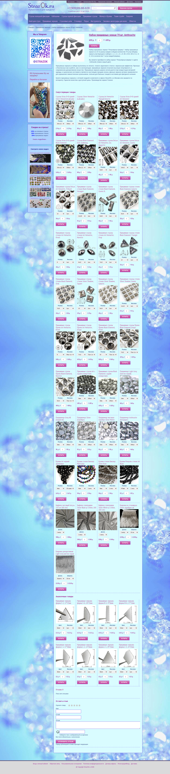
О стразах (71, 2)
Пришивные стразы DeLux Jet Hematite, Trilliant (65, 187)
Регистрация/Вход (123, 765)
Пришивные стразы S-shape (40, 187)
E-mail (58, 714)
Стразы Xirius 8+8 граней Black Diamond (65, 141)
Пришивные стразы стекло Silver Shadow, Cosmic (130, 280)
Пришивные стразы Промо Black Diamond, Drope (129, 326)
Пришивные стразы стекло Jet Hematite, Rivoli (63, 235)
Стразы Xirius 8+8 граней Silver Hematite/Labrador (65, 97)
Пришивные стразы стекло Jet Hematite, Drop (106, 235)
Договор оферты (110, 765)
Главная (31, 27)
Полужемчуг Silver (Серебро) (84, 418)
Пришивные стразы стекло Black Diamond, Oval (64, 281)
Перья (86, 21)
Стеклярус (78, 21)
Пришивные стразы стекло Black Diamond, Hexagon (85, 189)
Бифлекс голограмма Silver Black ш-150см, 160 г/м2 (86, 507)
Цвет (60, 625)
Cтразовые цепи (66, 21)
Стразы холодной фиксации (39, 16)
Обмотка (132, 21)
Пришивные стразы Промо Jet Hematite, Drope (84, 327)
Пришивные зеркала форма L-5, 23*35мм (126, 645)
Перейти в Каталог (38, 80)
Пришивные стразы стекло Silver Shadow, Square (85, 281)
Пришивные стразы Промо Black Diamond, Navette (64, 373)
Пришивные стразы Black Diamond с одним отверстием (108, 373)
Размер (60, 121)
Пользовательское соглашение (72, 765)
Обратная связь (55, 765)
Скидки (79, 2)
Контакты (138, 2)
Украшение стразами (105, 2)
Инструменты (96, 21)
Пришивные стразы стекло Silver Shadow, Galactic (107, 281)
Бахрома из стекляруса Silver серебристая (128, 506)
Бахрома (129, 16)
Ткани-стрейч (119, 16)
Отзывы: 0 (59, 689)
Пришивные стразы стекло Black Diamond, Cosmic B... (107, 189)
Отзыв (58, 720)
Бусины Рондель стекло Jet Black (130, 462)
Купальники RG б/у (90, 2)
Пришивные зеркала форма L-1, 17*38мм (63, 645)
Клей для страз (34, 21)
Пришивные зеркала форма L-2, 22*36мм (84, 645)
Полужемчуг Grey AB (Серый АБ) (63, 418)
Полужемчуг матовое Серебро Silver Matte (107, 418)
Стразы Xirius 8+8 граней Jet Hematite (129, 97)
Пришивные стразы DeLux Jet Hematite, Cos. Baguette (108, 142)
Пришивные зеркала (50, 21)
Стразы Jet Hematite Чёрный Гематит (106, 97)
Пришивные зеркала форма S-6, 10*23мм (84, 601)
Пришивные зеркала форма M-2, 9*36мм (106, 601)
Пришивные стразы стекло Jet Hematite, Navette (85, 235)
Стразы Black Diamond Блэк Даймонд (85, 141)
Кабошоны (55, 16)
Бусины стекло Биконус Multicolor (85, 462)
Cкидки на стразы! (39, 127)
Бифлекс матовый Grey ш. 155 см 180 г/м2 (65, 506)
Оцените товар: (61, 705)
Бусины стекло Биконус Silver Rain (107, 462)
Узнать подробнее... (40, 139)
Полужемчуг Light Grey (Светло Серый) (128, 372)
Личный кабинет (119, 2)
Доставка (130, 2)
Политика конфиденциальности (93, 765)
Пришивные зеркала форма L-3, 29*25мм (106, 645)
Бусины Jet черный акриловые (62, 462)
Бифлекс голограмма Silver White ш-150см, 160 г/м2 (107, 507)
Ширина (133, 529)
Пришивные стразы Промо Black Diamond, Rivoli (107, 327)
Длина (60, 529)
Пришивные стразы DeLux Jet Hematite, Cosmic (129, 141)
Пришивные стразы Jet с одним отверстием (86, 372)
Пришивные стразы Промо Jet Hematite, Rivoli (63, 327)
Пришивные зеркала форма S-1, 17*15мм (63, 601)
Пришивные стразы (90, 16)
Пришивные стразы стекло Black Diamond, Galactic (130, 187)
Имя (57, 708)
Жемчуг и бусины (106, 16)
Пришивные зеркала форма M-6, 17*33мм (127, 601)
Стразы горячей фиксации (71, 16)
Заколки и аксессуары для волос (115, 21)
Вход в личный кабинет (40, 765)
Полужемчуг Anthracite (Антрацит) (128, 418)
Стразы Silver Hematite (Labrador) (85, 97)
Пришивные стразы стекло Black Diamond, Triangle (130, 233)
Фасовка (69, 121)
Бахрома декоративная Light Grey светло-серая (65, 552)
